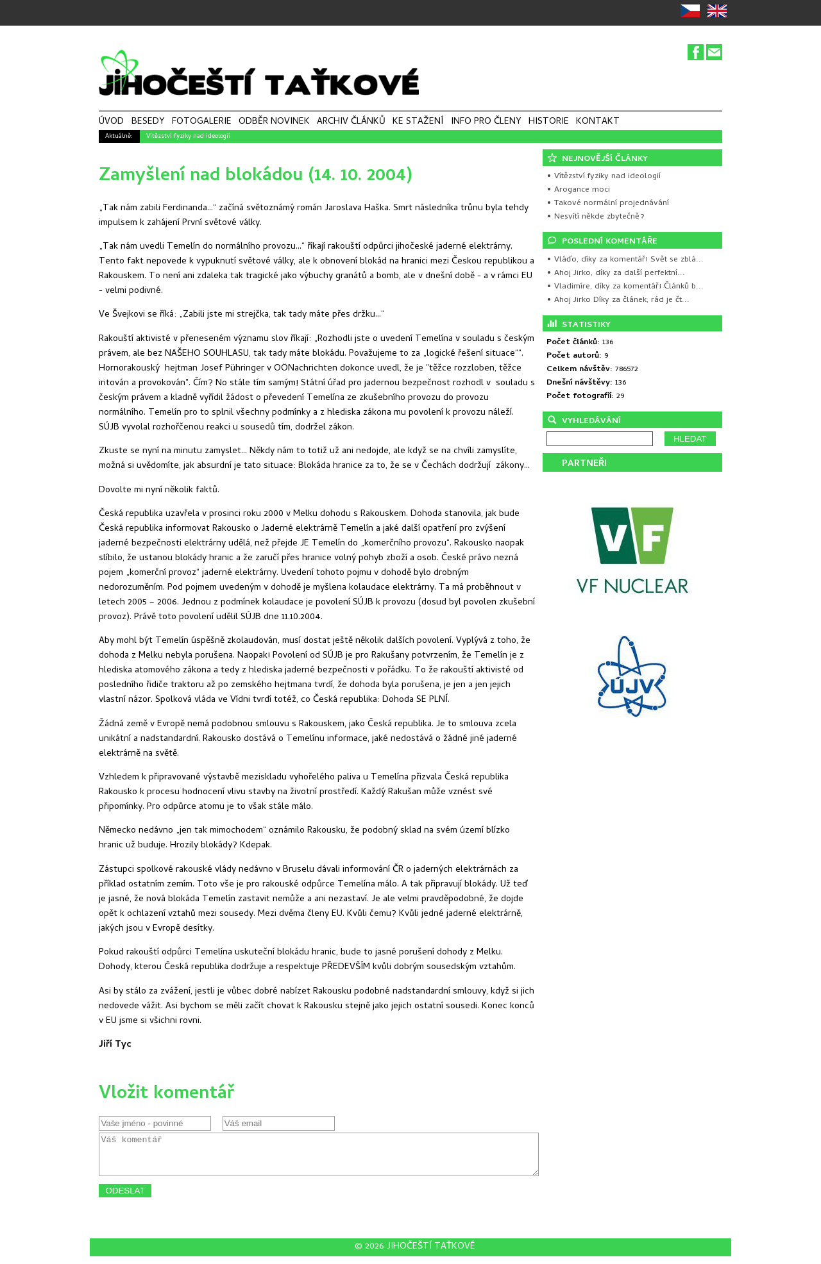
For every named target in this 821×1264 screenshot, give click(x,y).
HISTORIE (549, 122)
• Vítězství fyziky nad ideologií (603, 176)
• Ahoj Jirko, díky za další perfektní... (615, 273)
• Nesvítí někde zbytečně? (595, 217)
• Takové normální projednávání (607, 203)
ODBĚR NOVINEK (274, 122)
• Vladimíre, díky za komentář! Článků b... (625, 287)
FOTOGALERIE (202, 122)
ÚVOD (111, 122)
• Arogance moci (578, 190)
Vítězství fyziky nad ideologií (188, 136)
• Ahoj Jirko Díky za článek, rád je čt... (618, 300)
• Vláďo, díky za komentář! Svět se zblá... (625, 260)
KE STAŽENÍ (418, 122)
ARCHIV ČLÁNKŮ (351, 122)
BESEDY (148, 122)
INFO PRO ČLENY (486, 122)
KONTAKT (598, 122)
